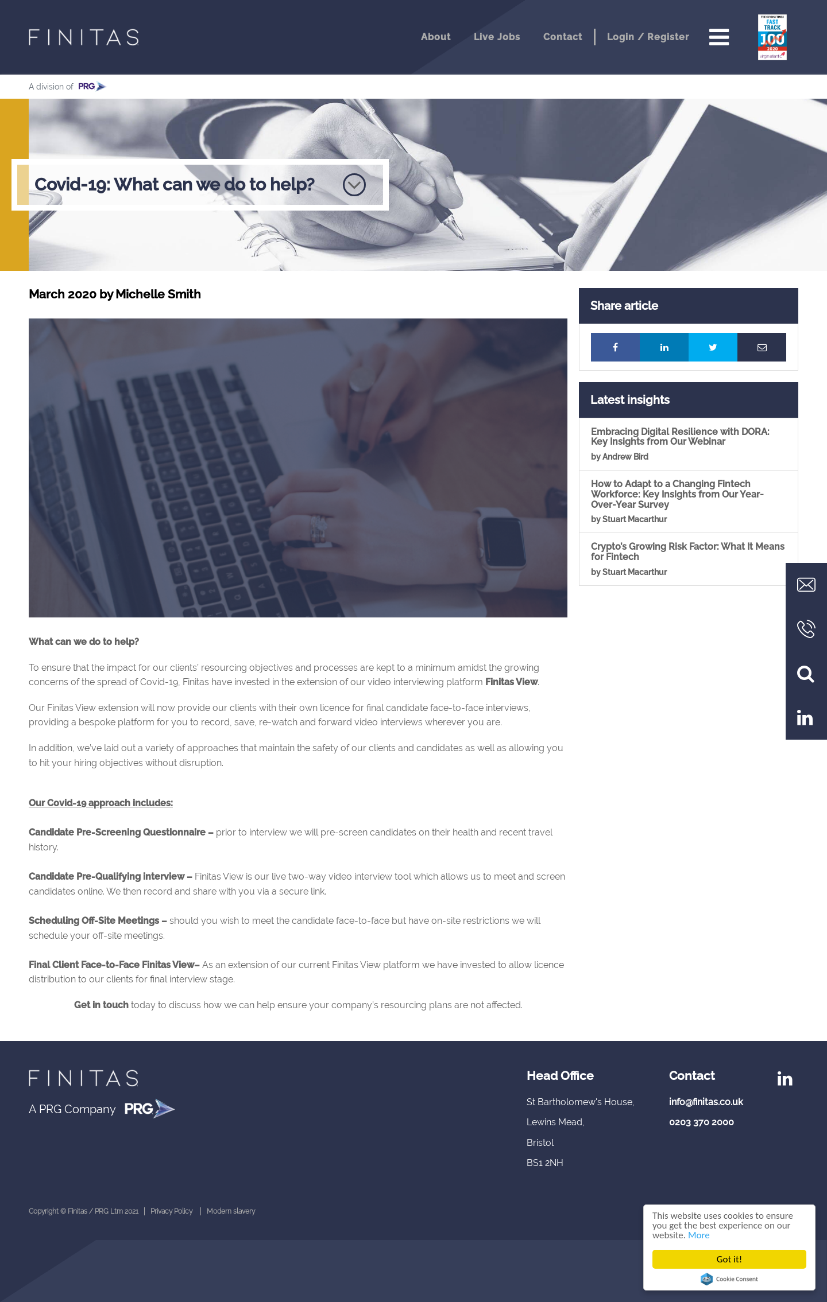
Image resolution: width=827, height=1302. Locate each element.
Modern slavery (231, 1211)
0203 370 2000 (701, 1122)
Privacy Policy (171, 1211)
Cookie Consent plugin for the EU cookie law (729, 1279)
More (699, 1235)
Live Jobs (497, 37)
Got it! (729, 1259)
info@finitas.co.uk (706, 1102)
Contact (562, 37)
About (436, 37)
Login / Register (648, 37)
